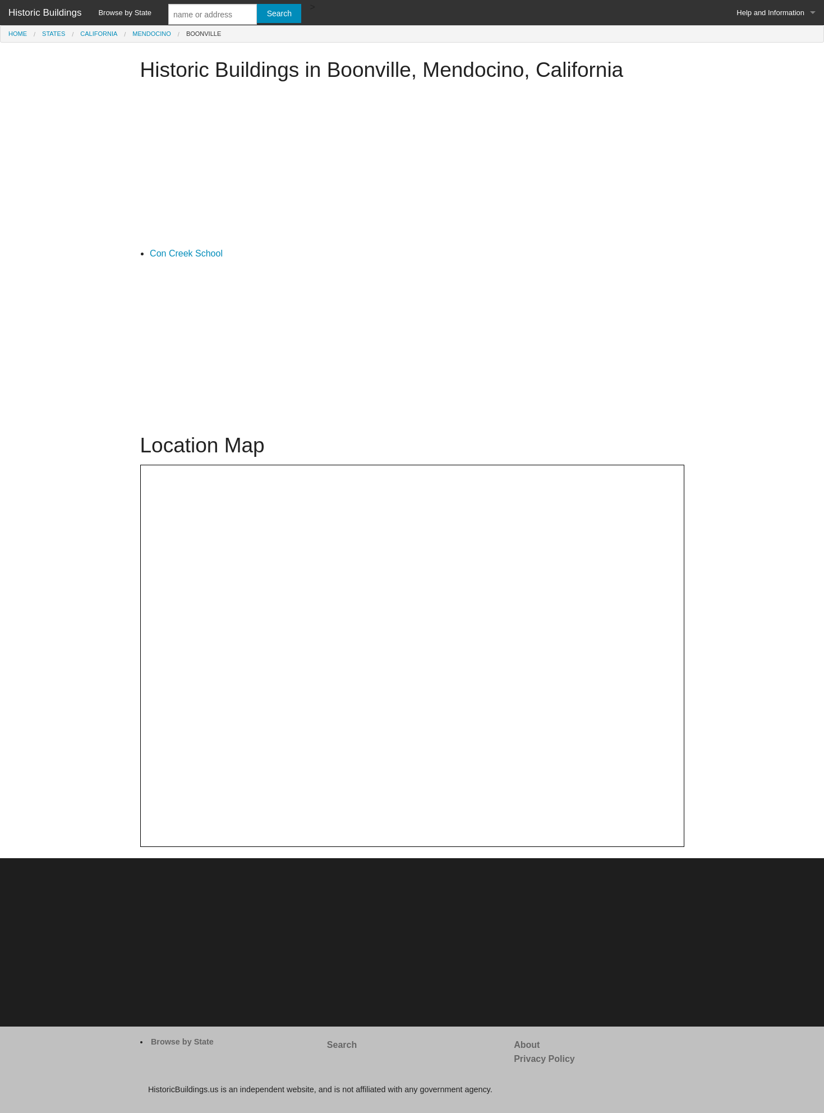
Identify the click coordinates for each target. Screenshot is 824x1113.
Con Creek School (186, 253)
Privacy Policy (544, 1059)
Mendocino (151, 33)
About (527, 1045)
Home (17, 33)
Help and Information (770, 12)
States (53, 33)
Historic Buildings (44, 12)
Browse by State (124, 12)
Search (342, 1045)
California (98, 33)
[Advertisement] (412, 167)
